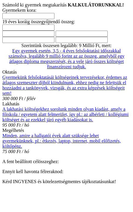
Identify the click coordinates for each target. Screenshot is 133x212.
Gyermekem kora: (19, 10)
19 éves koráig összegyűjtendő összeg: (38, 21)
